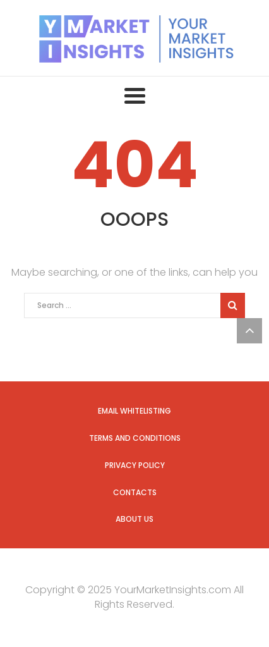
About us (134, 519)
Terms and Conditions (135, 438)
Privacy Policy (135, 465)
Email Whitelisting (134, 410)
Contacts (135, 492)
